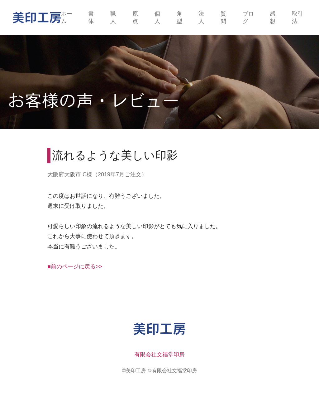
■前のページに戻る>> (74, 266)
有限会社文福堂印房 (159, 354)
